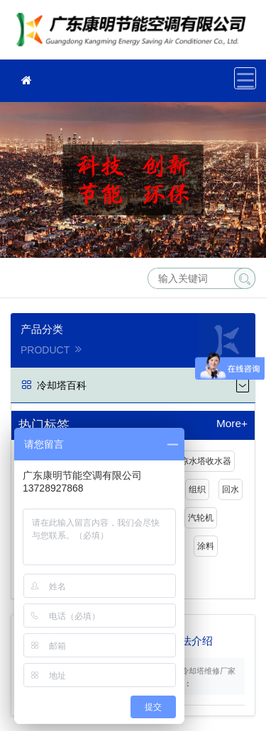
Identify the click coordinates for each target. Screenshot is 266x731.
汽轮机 (201, 518)
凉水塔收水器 (205, 461)
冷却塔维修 (135, 34)
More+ (232, 423)
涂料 (205, 546)
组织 (197, 489)
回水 (230, 489)
